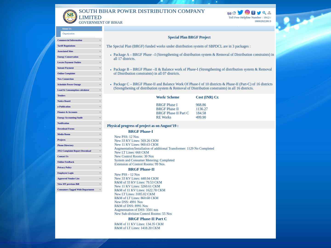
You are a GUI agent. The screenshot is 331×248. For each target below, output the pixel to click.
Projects (61, 140)
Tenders (61, 95)
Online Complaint (66, 73)
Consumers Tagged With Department (75, 189)
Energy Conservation (67, 57)
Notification (63, 123)
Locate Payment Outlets (69, 62)
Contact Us (62, 156)
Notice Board (63, 101)
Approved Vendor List (68, 178)
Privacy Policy (64, 167)
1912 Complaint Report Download (74, 151)
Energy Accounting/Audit (70, 117)
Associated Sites (65, 51)
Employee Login (65, 173)
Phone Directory (65, 145)
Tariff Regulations (66, 45)
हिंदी (229, 13)
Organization (68, 33)
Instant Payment (65, 68)
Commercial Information (69, 40)
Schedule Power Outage (69, 84)
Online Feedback (65, 162)
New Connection (65, 79)
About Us (66, 28)
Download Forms (65, 128)
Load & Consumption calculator (73, 90)
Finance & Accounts (67, 112)
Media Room (63, 134)
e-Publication (64, 106)
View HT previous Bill (68, 184)
